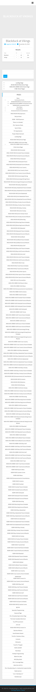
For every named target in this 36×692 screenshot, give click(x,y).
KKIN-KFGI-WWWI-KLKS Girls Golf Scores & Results (18, 458)
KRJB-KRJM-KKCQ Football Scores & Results (18, 156)
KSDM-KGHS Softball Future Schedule (18, 565)
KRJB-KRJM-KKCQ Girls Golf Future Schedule (18, 257)
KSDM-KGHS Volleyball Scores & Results (18, 498)
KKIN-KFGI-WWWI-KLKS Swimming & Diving (18, 329)
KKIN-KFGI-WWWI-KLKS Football (18, 294)
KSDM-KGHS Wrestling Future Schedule (18, 504)
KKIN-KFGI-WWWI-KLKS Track (18, 461)
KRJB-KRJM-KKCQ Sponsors (18, 113)
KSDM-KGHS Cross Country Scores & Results (18, 581)
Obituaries (18, 642)
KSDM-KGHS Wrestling (18, 501)
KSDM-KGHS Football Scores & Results (18, 490)
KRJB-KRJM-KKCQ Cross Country (18, 167)
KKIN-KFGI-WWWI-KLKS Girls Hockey (18, 388)
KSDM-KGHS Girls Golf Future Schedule (18, 595)
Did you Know (18, 116)
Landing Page (19, 83)
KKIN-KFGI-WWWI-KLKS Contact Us (19, 144)
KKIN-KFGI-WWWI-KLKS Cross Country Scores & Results (18, 347)
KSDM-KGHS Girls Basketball (18, 518)
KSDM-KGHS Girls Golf (18, 593)
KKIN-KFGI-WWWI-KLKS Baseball (18, 426)
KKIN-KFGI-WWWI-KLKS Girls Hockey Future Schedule (18, 391)
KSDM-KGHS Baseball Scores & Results (18, 559)
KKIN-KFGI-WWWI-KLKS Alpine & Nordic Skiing (18, 414)
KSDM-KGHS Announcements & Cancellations (18, 478)
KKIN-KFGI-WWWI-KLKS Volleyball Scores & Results (18, 303)
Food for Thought (18, 645)
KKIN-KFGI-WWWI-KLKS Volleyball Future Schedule (18, 306)
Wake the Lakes (18, 656)
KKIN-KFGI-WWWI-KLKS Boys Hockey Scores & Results (18, 373)
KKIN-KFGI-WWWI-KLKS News (18, 286)
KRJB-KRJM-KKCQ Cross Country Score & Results (18, 173)
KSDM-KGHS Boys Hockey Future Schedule (18, 530)
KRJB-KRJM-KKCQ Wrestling (18, 219)
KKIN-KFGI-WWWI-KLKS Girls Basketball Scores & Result (18, 365)
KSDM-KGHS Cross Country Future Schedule (18, 573)
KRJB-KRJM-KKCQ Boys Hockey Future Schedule (18, 205)
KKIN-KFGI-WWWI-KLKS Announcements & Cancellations (18, 289)
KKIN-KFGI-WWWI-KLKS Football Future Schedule (18, 297)
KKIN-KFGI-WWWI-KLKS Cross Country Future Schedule (18, 344)
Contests (18, 639)
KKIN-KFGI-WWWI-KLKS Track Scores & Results (18, 466)
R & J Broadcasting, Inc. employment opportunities (18, 668)
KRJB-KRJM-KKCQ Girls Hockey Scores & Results (18, 216)
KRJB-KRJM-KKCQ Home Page (19, 85)
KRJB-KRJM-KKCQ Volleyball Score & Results (18, 164)
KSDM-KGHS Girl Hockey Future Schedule (18, 539)
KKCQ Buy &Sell (18, 659)
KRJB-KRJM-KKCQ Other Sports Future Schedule (18, 274)
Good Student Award (18, 633)
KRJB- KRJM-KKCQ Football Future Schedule (18, 153)
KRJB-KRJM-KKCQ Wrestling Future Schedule (18, 222)
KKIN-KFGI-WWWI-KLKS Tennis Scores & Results (18, 318)
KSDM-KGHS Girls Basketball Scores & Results (18, 524)
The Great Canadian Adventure (18, 619)
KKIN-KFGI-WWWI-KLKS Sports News (18, 283)
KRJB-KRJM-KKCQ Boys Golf (18, 245)
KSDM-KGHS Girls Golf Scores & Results (18, 598)
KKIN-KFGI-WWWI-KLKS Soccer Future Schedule (18, 323)
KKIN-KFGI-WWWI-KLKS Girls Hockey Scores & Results (18, 393)
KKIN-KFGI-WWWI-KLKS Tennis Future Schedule (18, 315)
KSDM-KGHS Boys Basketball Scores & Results (18, 516)
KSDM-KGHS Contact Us (19, 578)
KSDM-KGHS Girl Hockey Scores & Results (18, 542)
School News (19, 109)
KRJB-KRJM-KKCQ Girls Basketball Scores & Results (18, 199)
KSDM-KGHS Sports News (18, 469)
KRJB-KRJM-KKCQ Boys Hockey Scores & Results (18, 202)
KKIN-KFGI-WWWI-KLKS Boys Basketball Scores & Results (18, 356)
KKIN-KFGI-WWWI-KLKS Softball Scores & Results (18, 440)
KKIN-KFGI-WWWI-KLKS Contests (18, 291)
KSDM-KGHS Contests (18, 481)
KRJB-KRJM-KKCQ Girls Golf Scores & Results (18, 260)
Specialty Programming (18, 610)
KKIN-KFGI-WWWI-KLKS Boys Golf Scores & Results (18, 449)
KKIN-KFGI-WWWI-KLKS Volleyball (18, 309)
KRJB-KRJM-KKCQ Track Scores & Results (18, 268)
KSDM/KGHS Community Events (21, 105)
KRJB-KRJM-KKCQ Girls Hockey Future (18, 213)
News (18, 98)
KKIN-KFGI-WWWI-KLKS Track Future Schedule (18, 463)
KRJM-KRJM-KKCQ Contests (18, 379)
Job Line (18, 624)
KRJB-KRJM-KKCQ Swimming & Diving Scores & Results (18, 182)
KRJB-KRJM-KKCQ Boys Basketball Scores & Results (18, 190)
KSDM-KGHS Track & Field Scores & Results (18, 550)
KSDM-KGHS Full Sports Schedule (18, 601)
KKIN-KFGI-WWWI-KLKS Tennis (18, 312)
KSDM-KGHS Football (18, 484)
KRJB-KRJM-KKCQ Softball (18, 237)
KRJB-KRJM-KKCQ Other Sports (18, 271)
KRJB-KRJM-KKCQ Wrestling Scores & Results (18, 225)
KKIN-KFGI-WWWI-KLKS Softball (18, 435)
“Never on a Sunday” (18, 122)
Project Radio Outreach (18, 134)
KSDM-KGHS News (18, 475)
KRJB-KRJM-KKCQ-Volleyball (18, 158)
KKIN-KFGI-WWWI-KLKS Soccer (18, 320)
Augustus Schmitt (11, 44)
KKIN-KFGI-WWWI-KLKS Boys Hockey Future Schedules (18, 370)
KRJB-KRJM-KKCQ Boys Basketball (18, 184)
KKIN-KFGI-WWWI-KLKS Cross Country (18, 341)
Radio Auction (18, 671)
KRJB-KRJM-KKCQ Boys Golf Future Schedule (18, 248)
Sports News (18, 128)
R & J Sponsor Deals (18, 125)
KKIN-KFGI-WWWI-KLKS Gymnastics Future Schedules (18, 408)
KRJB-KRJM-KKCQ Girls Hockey (18, 211)
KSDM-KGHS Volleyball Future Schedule (18, 495)
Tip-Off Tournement (18, 622)
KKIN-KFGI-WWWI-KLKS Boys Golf (18, 443)
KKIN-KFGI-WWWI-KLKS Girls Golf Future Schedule (18, 455)
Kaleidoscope (18, 676)
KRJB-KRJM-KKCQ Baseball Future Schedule (18, 231)
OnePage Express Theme (18, 690)
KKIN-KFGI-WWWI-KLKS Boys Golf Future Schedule (18, 446)
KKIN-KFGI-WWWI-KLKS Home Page (19, 87)
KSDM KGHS (18, 576)
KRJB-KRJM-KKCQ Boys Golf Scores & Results (18, 251)
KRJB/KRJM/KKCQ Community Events (21, 101)
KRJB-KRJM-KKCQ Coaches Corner (18, 604)
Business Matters (18, 630)
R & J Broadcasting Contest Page (18, 616)
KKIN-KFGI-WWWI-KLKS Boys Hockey (18, 367)
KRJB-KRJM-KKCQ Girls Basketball (18, 193)
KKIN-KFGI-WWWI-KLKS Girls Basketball (18, 359)
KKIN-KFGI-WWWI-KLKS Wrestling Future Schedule (18, 399)
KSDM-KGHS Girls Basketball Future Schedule (18, 521)
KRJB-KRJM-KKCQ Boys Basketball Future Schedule (18, 187)
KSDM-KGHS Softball (18, 562)
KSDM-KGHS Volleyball (18, 492)
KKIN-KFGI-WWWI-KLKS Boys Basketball (18, 350)
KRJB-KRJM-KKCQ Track (18, 263)
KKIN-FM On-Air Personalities (18, 280)
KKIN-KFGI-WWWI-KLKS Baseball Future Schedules (18, 429)
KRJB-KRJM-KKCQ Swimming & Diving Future (18, 179)
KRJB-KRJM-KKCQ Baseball (18, 228)
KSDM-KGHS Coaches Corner (18, 472)
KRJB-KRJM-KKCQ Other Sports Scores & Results (18, 277)
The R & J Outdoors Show (18, 636)
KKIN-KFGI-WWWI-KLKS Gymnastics (18, 405)
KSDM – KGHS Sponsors (18, 119)
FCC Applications (18, 131)
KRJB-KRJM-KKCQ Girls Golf (18, 254)
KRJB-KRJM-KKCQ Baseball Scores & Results (18, 234)
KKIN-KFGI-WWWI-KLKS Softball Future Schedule (18, 438)
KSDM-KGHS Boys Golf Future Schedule (18, 587)
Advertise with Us (18, 665)
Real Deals (18, 650)
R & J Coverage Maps (18, 662)
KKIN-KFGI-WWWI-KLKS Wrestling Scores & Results (18, 402)
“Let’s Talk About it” (18, 674)
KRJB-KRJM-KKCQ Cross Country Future (18, 170)
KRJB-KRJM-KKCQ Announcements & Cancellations (18, 376)
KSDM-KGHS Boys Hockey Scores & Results (18, 533)
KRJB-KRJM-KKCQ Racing (18, 385)
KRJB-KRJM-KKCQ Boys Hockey (18, 208)
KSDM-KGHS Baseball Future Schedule (18, 556)
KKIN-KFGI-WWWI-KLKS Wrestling (18, 396)
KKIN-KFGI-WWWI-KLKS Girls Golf (18, 452)
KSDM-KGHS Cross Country (18, 571)
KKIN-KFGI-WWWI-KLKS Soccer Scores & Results (18, 326)
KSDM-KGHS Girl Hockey (18, 536)
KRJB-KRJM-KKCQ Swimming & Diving (18, 176)
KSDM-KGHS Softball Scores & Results (18, 568)
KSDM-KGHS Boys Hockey (18, 527)
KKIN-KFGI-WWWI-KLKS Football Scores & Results (18, 300)
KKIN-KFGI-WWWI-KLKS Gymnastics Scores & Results (18, 411)
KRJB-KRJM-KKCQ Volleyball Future (18, 161)
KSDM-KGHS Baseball (18, 553)
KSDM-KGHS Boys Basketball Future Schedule (18, 513)
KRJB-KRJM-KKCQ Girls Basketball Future (18, 196)
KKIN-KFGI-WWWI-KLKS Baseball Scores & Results (18, 432)
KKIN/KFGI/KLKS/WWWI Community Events (21, 103)
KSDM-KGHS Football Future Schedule (18, 487)
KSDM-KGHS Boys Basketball (18, 510)
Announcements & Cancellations (19, 110)
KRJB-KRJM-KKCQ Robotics (18, 382)
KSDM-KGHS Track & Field (18, 545)
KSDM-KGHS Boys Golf (18, 584)
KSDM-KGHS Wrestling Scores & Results (18, 507)
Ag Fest (18, 607)
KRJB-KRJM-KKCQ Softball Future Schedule (18, 239)
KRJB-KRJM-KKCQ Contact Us (18, 627)
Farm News (19, 107)
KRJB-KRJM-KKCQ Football (18, 150)
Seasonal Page (18, 613)
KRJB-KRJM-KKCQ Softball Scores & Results (18, 242)
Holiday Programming (18, 653)
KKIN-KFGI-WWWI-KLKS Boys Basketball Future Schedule (18, 353)
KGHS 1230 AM (18, 648)
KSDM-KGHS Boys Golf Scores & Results (18, 590)
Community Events (19, 100)
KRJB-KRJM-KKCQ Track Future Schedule (18, 266)
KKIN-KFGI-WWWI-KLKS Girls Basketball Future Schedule (18, 362)
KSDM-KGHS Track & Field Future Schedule (18, 547)
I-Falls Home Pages (19, 89)
